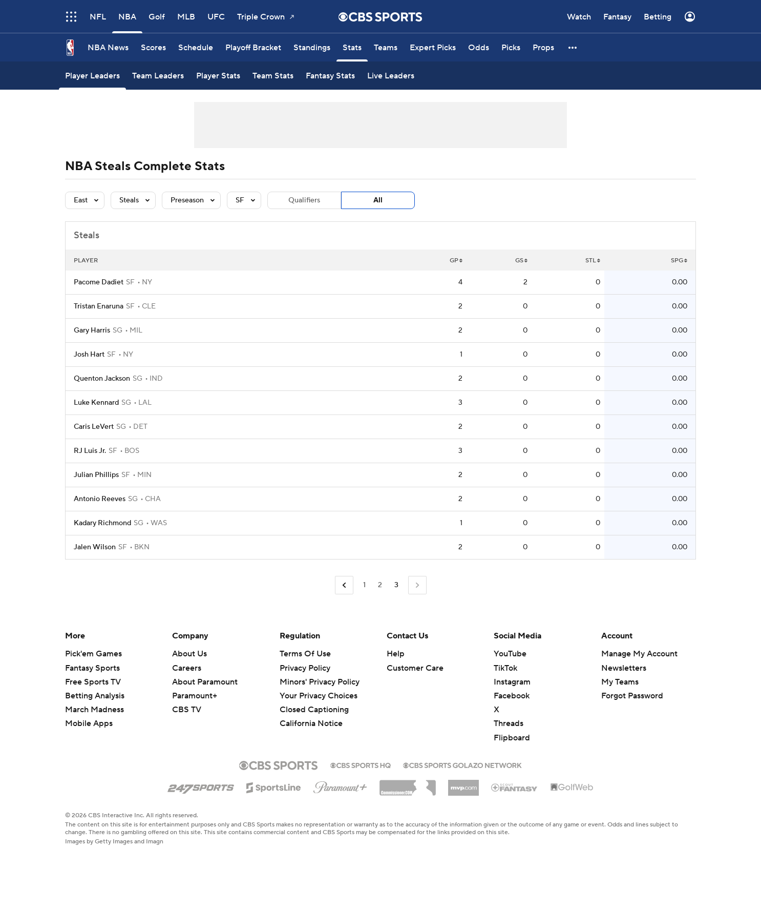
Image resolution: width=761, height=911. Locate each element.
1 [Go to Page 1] (364, 585)
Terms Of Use (305, 654)
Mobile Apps (89, 723)
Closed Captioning (314, 710)
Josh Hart (89, 354)
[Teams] (386, 47)
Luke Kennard (96, 402)
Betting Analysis (94, 696)
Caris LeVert (94, 426)
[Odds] (478, 47)
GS (521, 260)
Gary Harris (92, 330)
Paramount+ (194, 696)
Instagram (512, 682)
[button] (573, 47)
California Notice (311, 723)
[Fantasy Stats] (330, 75)
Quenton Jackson (102, 378)
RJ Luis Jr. (90, 450)
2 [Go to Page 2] (380, 585)
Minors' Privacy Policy (320, 682)
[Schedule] (195, 47)
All (378, 200)
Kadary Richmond (102, 523)
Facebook (512, 696)
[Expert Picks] (433, 47)
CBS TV (186, 710)
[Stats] (352, 47)
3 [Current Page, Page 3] (396, 585)
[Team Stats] (273, 75)
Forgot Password (632, 696)
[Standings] (311, 47)
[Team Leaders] (158, 75)
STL (592, 260)
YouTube (510, 654)
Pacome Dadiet (98, 282)
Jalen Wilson (95, 547)
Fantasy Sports (92, 668)
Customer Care (415, 668)
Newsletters (623, 668)
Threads (508, 723)
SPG (679, 260)
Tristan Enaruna (98, 306)
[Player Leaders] (92, 75)
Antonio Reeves (99, 499)
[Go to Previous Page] (344, 585)
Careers (186, 668)
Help (396, 654)
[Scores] (153, 47)
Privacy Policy (305, 668)
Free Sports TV (93, 682)
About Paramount (205, 682)
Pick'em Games (93, 654)
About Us (189, 654)
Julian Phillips (96, 475)
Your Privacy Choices (318, 696)
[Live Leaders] (390, 75)
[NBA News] (108, 47)
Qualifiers (304, 200)
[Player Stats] (218, 75)
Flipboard (512, 738)
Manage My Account (639, 654)
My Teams (620, 682)
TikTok (505, 668)
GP (456, 260)
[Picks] (510, 47)
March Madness (94, 710)
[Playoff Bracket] (253, 47)
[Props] (543, 47)
